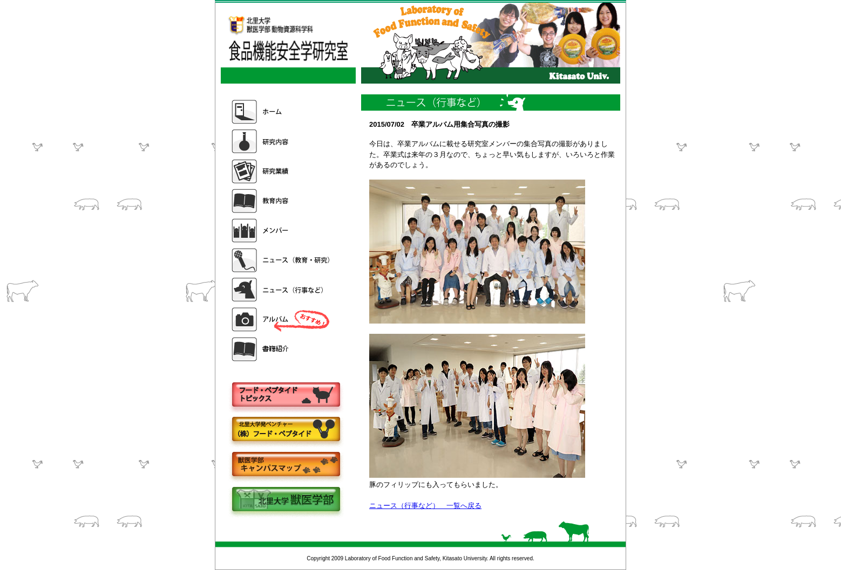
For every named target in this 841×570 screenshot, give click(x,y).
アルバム (282, 319)
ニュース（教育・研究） (282, 260)
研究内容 (282, 141)
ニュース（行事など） (282, 290)
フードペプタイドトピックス (285, 395)
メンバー (282, 230)
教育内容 (282, 201)
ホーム (282, 112)
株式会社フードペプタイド (285, 430)
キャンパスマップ (285, 465)
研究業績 (282, 171)
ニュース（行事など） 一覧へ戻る (425, 506)
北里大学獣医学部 (285, 500)
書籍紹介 (282, 349)
